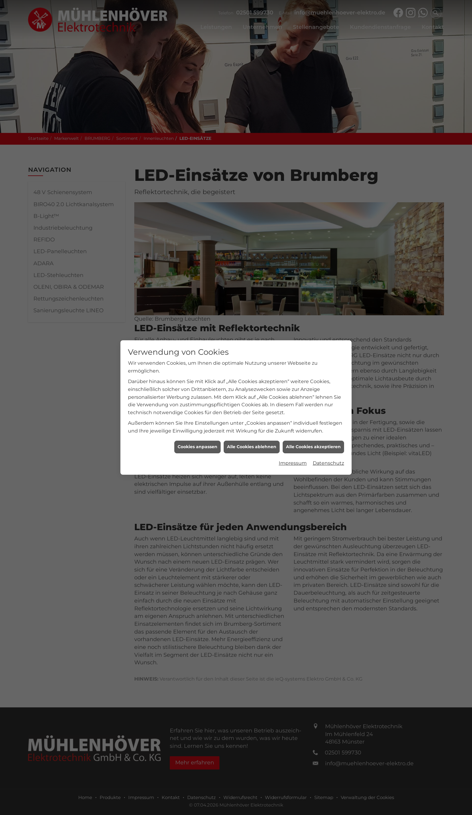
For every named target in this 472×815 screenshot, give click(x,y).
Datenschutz (328, 375)
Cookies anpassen (197, 359)
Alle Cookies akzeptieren (313, 359)
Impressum (293, 375)
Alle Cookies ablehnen (251, 359)
